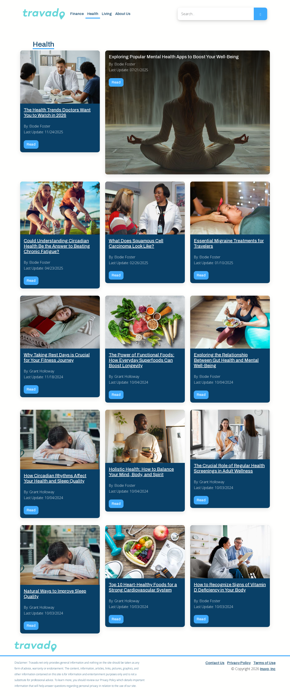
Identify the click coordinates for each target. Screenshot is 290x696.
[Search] (216, 14)
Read (31, 144)
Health (92, 14)
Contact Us (214, 663)
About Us (122, 14)
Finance (77, 14)
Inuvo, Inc (267, 669)
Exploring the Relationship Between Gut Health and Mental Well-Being (226, 360)
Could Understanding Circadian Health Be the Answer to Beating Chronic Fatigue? (57, 246)
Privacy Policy (239, 663)
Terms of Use (264, 663)
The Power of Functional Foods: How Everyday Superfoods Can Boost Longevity (141, 360)
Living (107, 14)
